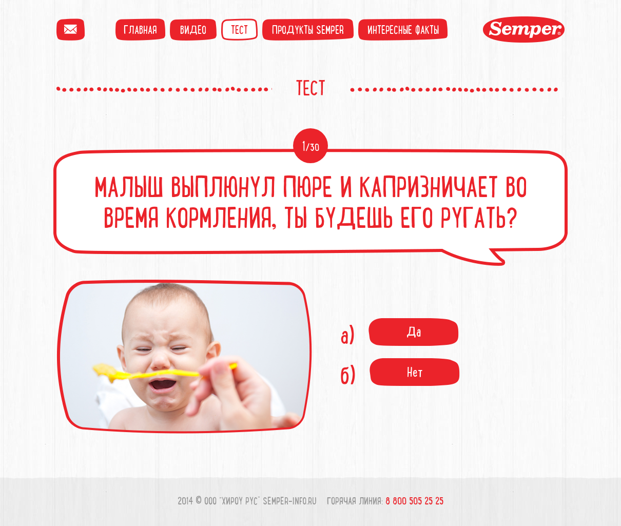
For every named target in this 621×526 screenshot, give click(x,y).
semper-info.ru (290, 500)
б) (400, 374)
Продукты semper (308, 29)
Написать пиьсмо (70, 29)
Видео (193, 29)
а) (399, 334)
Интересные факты (403, 29)
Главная (140, 29)
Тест (239, 29)
